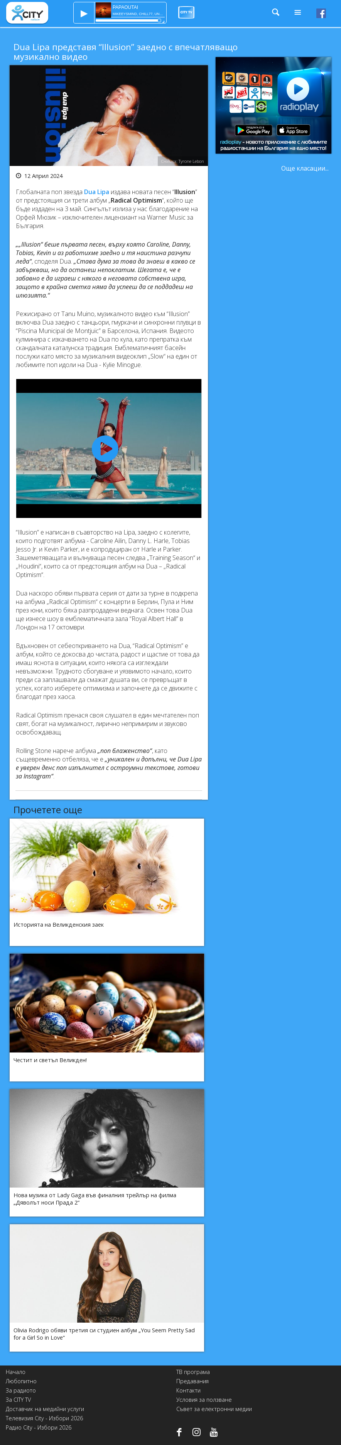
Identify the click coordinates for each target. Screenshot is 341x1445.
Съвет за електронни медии (214, 1409)
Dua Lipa (96, 192)
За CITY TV (18, 1399)
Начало (15, 1372)
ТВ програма (193, 1372)
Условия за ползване (204, 1399)
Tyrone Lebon (191, 161)
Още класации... (305, 168)
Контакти (188, 1390)
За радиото (21, 1390)
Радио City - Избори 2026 (38, 1427)
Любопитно (21, 1381)
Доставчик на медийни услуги (45, 1409)
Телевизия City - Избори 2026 (44, 1418)
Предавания (192, 1381)
